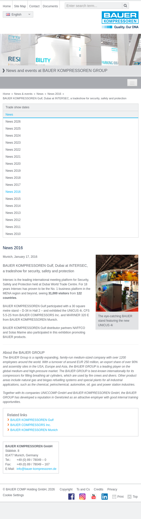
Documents (50, 6)
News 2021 (13, 156)
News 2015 (13, 199)
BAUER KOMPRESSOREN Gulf (32, 420)
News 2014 (13, 206)
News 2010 (13, 234)
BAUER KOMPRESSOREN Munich (34, 430)
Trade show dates (17, 107)
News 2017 (13, 185)
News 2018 (13, 178)
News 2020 (13, 163)
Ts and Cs (83, 489)
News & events (23, 93)
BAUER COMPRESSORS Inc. (30, 425)
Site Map (20, 6)
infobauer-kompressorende (36, 469)
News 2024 (13, 135)
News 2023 (13, 142)
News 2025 (13, 128)
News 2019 (13, 170)
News (40, 93)
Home (7, 6)
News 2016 (54, 93)
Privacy (112, 489)
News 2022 (13, 149)
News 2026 (13, 121)
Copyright (66, 489)
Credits (98, 489)
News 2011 (13, 227)
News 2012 (13, 220)
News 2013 (13, 213)
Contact (34, 6)
